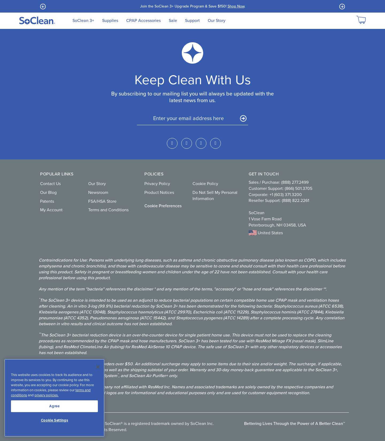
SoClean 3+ (83, 20)
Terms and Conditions (108, 210)
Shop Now (236, 6)
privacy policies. (46, 395)
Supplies (110, 20)
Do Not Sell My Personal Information (214, 195)
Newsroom (98, 192)
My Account (51, 210)
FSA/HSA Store (102, 201)
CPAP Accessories (143, 20)
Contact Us (50, 184)
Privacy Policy (157, 184)
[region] (54, 398)
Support (192, 20)
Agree (54, 406)
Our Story (216, 20)
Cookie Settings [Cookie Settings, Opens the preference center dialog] (54, 420)
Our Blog (48, 192)
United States (266, 233)
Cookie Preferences (163, 206)
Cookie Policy (205, 184)
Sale (173, 20)
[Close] (98, 367)
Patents (47, 201)
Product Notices (159, 192)
